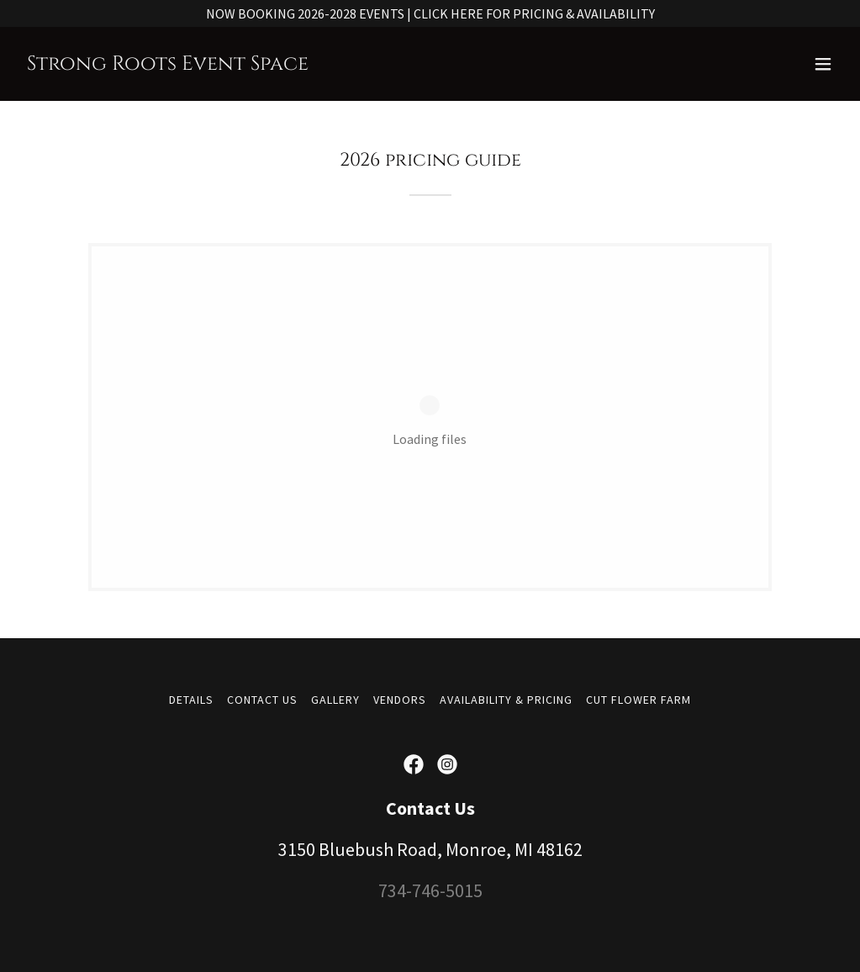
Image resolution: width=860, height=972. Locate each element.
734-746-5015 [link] (430, 890)
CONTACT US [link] (262, 699)
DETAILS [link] (191, 699)
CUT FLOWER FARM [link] (638, 699)
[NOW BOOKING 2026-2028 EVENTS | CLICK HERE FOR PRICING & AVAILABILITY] (430, 13)
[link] (168, 64)
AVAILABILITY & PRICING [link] (506, 699)
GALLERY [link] (335, 699)
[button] (823, 64)
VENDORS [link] (399, 699)
